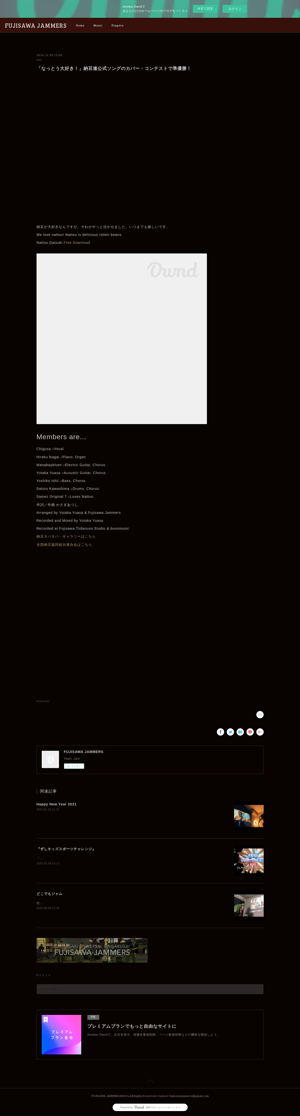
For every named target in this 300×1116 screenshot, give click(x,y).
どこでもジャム (49, 894)
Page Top (150, 1082)
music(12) (43, 701)
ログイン (234, 9)
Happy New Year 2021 (57, 804)
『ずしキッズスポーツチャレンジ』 (66, 849)
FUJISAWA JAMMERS (36, 25)
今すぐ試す (205, 8)
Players (118, 25)
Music (98, 25)
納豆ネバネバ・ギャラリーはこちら (66, 536)
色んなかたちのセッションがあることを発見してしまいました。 (83, 903)
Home (80, 25)
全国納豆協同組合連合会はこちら (64, 545)
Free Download (76, 243)
